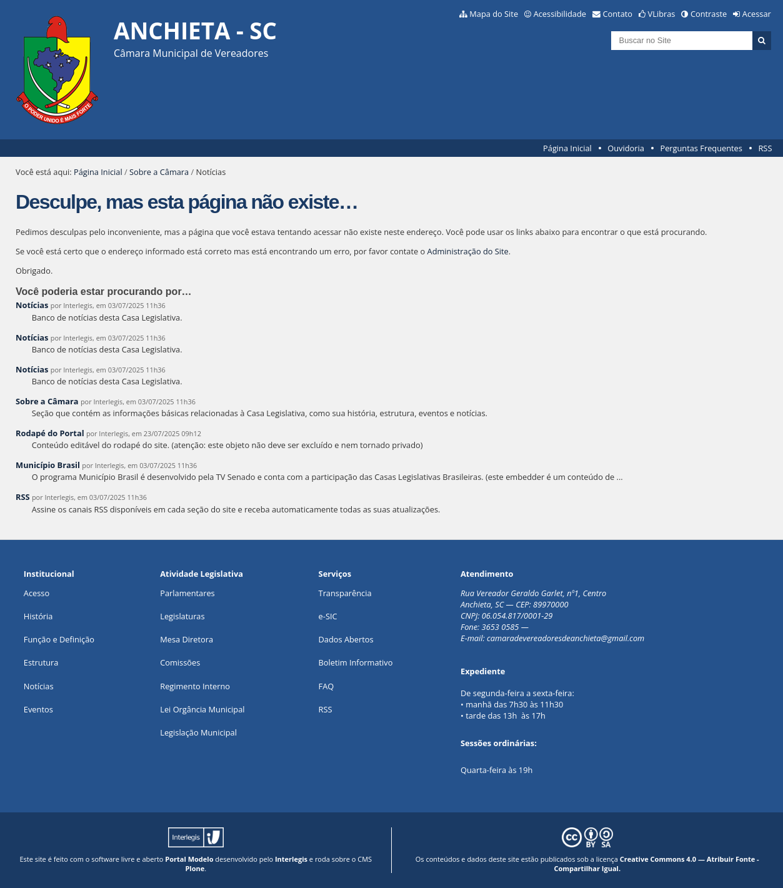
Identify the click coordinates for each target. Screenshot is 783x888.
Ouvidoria (625, 148)
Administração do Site (468, 251)
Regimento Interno (195, 686)
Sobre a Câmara (159, 171)
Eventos (38, 709)
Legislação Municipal (198, 732)
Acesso (36, 593)
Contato (618, 13)
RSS (765, 148)
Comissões (180, 662)
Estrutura (41, 662)
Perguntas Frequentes (701, 148)
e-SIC (328, 616)
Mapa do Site (493, 13)
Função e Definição (59, 639)
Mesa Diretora (186, 639)
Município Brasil (48, 465)
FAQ (326, 686)
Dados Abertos (346, 639)
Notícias (32, 305)
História (38, 616)
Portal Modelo (189, 859)
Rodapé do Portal (50, 433)
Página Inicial (567, 148)
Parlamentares (187, 593)
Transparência (345, 593)
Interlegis (291, 859)
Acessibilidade (560, 13)
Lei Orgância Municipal (202, 709)
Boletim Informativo (356, 662)
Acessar (756, 13)
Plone (194, 868)
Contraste (709, 13)
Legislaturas (182, 616)
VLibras (662, 13)
